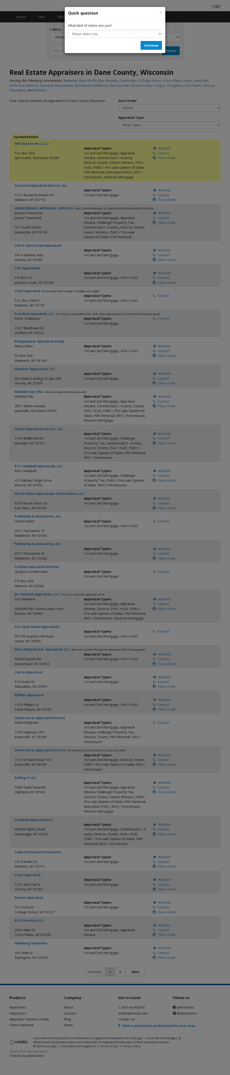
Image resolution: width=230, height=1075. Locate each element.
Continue (151, 45)
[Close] (160, 12)
